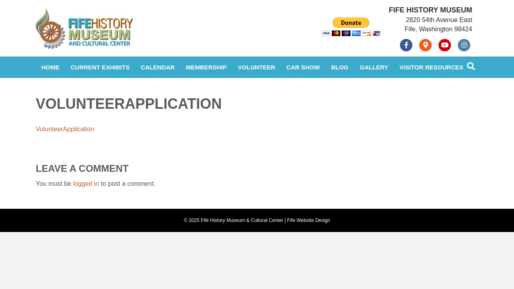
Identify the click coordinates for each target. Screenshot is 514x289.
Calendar (158, 67)
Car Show (303, 67)
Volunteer (256, 67)
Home (50, 67)
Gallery (374, 67)
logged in (86, 183)
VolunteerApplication (65, 129)
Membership (206, 67)
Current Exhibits (100, 67)
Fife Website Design (308, 220)
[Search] (471, 66)
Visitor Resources (431, 67)
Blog (339, 67)
